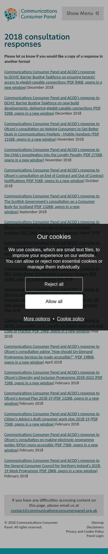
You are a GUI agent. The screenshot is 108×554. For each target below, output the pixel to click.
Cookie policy (70, 318)
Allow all (54, 301)
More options (37, 318)
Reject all (54, 284)
